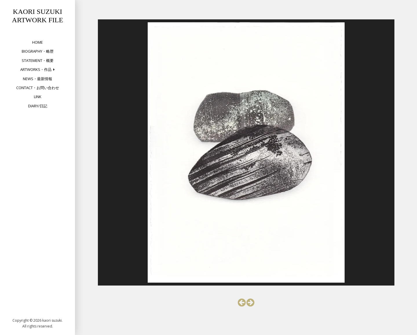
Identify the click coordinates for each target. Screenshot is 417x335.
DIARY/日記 (37, 105)
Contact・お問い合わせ (37, 87)
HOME (37, 42)
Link (37, 96)
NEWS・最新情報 (37, 78)
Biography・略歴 (38, 51)
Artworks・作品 (36, 69)
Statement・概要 (38, 60)
